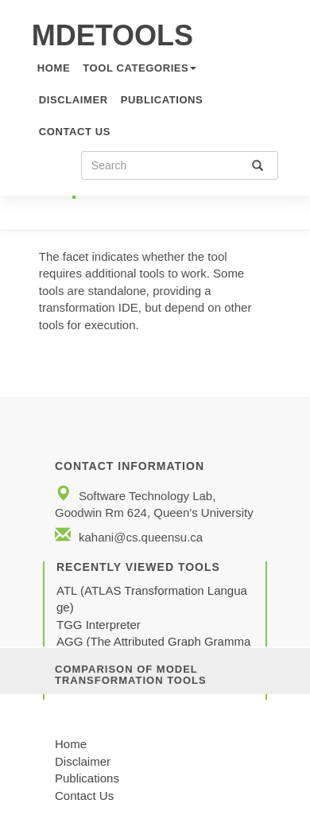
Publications (162, 100)
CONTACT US (74, 132)
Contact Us (84, 795)
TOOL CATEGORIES (139, 68)
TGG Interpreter (100, 624)
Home (71, 744)
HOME (53, 68)
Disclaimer (73, 100)
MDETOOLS (112, 35)
